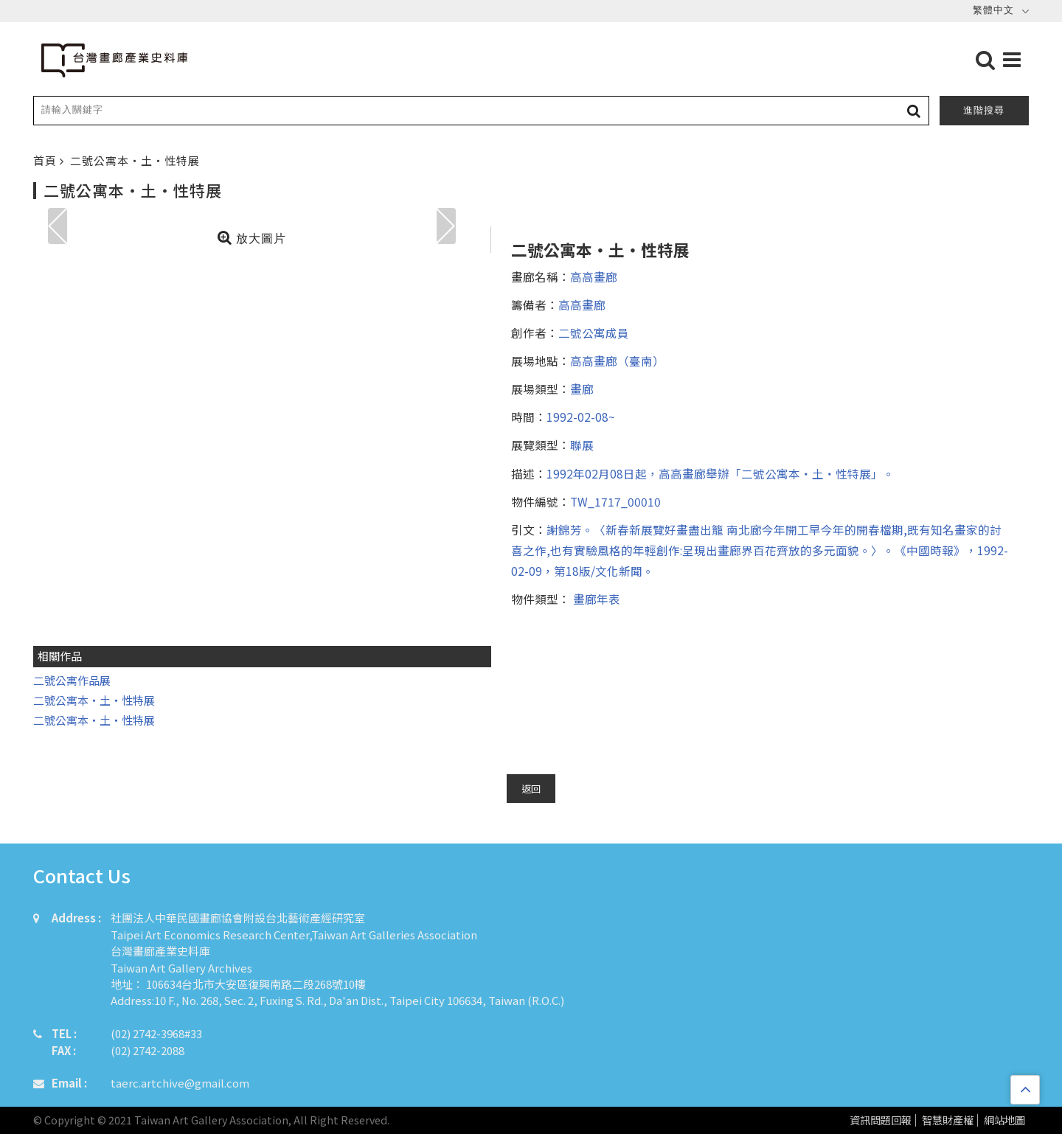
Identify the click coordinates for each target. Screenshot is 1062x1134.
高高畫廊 (593, 276)
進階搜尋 (983, 110)
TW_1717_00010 (615, 501)
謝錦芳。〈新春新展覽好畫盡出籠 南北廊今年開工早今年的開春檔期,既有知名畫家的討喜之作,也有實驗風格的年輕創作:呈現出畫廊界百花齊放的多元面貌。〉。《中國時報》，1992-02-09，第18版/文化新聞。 (759, 550)
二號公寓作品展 (72, 680)
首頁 (46, 160)
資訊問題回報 (881, 1120)
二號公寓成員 (593, 332)
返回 (531, 789)
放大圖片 (252, 237)
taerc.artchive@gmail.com (180, 1082)
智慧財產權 (948, 1120)
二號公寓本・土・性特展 (135, 160)
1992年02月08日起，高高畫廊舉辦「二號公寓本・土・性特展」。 (720, 473)
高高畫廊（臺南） (617, 360)
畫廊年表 (595, 599)
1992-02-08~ (580, 416)
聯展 (582, 444)
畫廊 (582, 388)
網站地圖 (1004, 1120)
